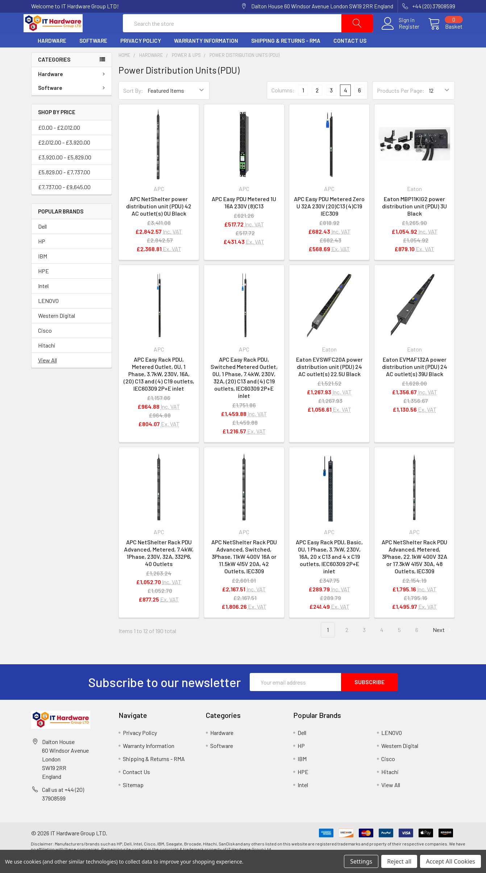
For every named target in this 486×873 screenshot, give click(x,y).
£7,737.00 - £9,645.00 (64, 201)
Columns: (283, 104)
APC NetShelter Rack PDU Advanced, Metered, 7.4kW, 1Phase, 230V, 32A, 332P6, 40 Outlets (159, 567)
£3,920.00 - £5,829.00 (64, 171)
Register (401, 34)
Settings (361, 861)
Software (93, 55)
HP (41, 256)
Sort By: (133, 105)
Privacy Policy (140, 55)
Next (443, 644)
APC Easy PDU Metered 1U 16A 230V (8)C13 (244, 217)
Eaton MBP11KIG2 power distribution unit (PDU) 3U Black (414, 221)
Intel (43, 300)
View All (47, 374)
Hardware (52, 55)
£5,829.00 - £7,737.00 (64, 186)
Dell (42, 241)
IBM (42, 270)
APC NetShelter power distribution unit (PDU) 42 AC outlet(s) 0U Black (158, 221)
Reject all (399, 861)
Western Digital (56, 330)
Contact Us (349, 55)
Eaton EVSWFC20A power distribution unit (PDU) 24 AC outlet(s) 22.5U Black (329, 381)
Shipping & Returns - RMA (285, 55)
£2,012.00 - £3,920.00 (64, 156)
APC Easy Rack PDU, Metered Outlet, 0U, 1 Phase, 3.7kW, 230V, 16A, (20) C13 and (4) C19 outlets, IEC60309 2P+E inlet (159, 389)
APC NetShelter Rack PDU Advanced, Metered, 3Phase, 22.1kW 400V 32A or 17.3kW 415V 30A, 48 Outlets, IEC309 (414, 571)
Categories (54, 74)
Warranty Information (206, 55)
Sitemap (133, 799)
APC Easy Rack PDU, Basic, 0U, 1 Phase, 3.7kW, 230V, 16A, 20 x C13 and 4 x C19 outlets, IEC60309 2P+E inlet (329, 571)
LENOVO (48, 315)
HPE (43, 285)
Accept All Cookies (450, 861)
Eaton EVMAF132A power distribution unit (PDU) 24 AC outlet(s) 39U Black (414, 381)
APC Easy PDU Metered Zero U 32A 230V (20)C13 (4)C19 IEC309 (329, 221)
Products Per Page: (400, 105)
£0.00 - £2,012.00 (59, 141)
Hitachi (46, 360)
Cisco (45, 345)
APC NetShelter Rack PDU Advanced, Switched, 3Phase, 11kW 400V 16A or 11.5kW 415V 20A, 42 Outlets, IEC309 (244, 571)
